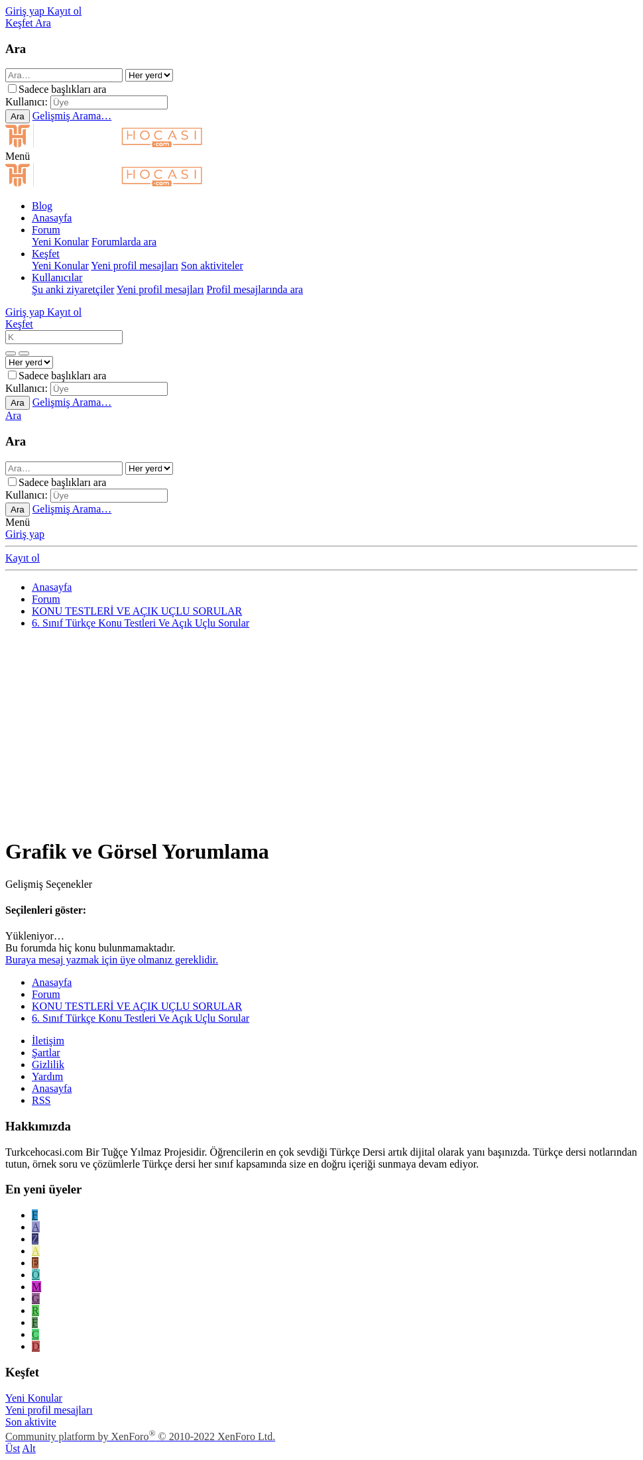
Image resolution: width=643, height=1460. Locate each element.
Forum (46, 229)
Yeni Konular (60, 241)
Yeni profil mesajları (134, 265)
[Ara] (43, 23)
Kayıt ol (22, 558)
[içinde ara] (149, 75)
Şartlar (46, 1052)
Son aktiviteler (212, 265)
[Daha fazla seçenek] (10, 353)
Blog (42, 206)
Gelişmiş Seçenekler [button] (48, 884)
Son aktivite (30, 1422)
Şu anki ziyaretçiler (73, 289)
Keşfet (46, 253)
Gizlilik (48, 1064)
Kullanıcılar (57, 277)
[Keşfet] (20, 23)
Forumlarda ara (123, 241)
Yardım (47, 1076)
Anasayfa (52, 217)
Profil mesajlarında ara (254, 289)
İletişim (48, 1040)
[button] (17, 156)
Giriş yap (24, 534)
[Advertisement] (321, 732)
